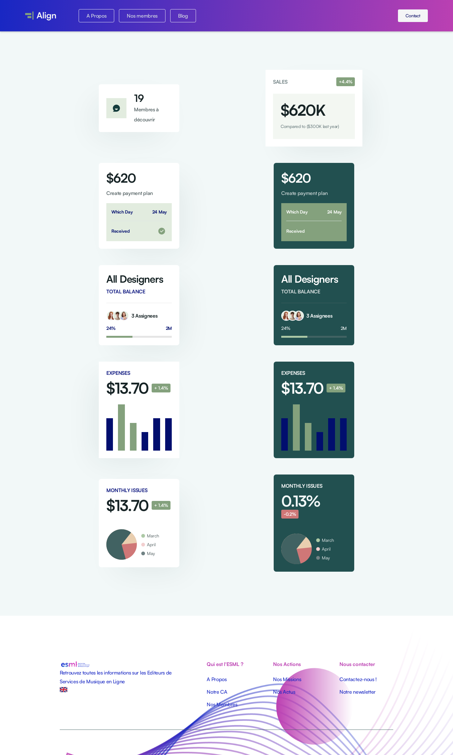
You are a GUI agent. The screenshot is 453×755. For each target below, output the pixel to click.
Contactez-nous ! (358, 679)
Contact (412, 15)
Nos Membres (222, 704)
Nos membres (142, 16)
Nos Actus (284, 692)
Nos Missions (287, 679)
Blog (183, 16)
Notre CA (217, 692)
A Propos (96, 16)
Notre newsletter (357, 692)
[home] (40, 16)
